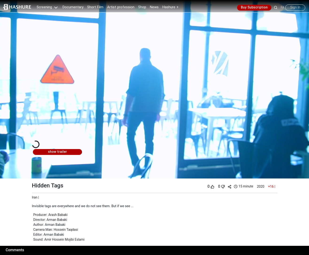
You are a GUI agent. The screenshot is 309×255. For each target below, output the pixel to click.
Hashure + (170, 7)
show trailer (57, 151)
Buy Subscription (254, 7)
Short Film (95, 7)
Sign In (295, 7)
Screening (48, 7)
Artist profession (120, 7)
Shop (142, 7)
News (154, 7)
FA (282, 7)
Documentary (73, 7)
